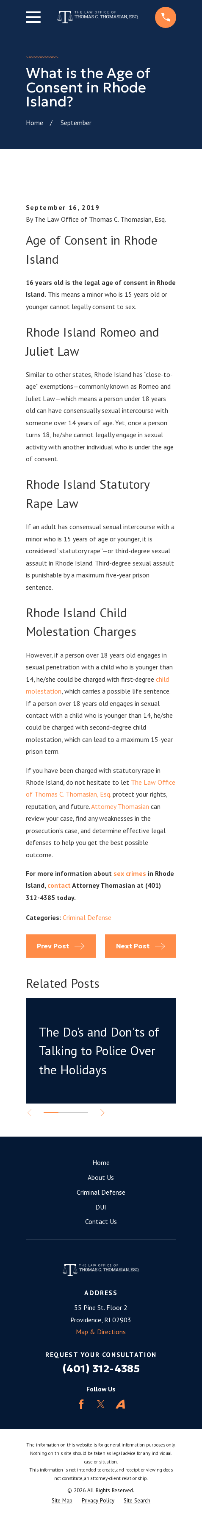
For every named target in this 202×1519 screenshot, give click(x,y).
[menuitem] (62, 1501)
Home (101, 1162)
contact (59, 885)
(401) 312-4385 (101, 1368)
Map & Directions (101, 1331)
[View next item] (102, 1112)
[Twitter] (100, 1404)
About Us (101, 1177)
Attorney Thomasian (120, 806)
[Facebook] (81, 1404)
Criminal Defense (87, 917)
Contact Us (101, 1221)
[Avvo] (120, 1404)
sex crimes (129, 873)
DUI (100, 1207)
